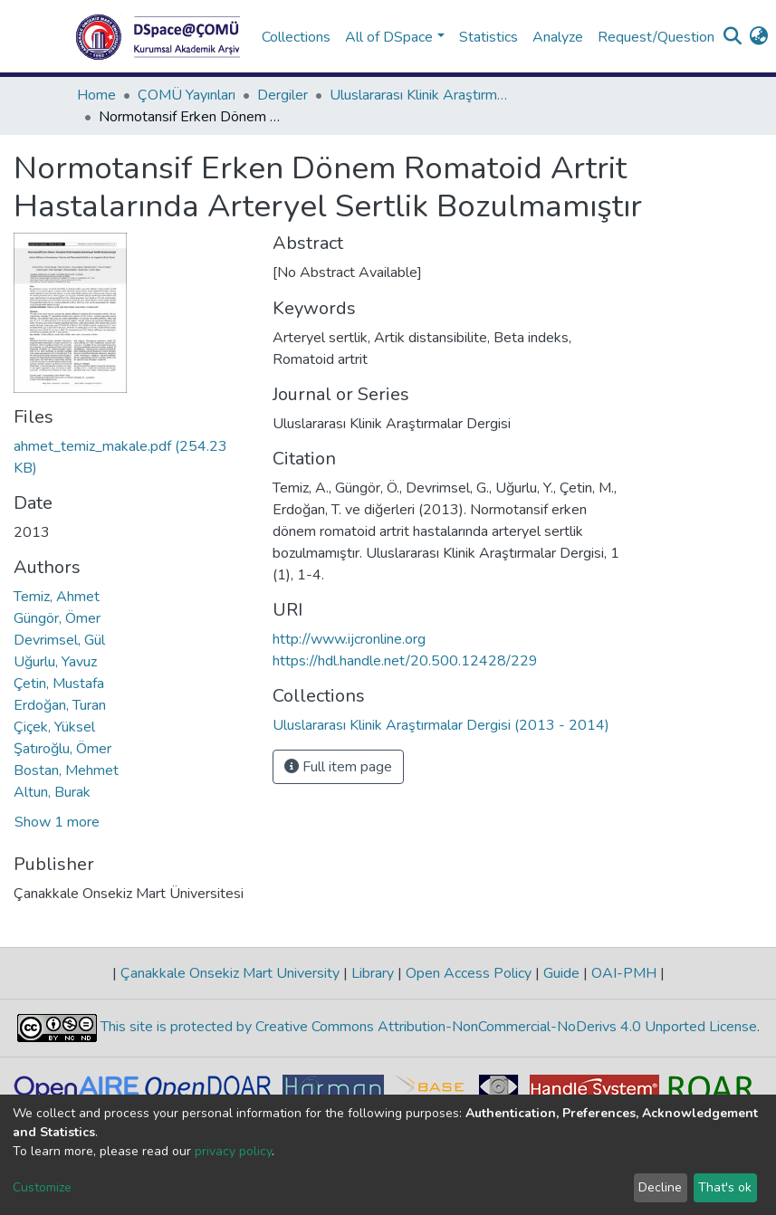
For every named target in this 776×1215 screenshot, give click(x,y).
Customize (42, 1187)
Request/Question (656, 37)
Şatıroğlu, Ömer (62, 749)
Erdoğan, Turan (60, 705)
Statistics (488, 37)
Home (96, 95)
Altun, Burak (52, 792)
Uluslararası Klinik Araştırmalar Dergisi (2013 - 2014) (420, 95)
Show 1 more (57, 822)
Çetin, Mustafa (59, 684)
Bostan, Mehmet (66, 770)
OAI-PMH (624, 973)
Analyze (557, 37)
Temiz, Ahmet (57, 597)
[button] (759, 37)
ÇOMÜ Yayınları (186, 95)
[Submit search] (733, 37)
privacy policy (233, 1151)
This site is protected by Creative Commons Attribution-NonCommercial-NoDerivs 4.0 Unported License (427, 1028)
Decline (660, 1187)
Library (373, 973)
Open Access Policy (468, 973)
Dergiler (282, 95)
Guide (561, 973)
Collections (296, 37)
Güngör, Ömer (57, 618)
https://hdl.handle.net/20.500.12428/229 (405, 661)
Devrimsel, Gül (59, 640)
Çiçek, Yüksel (54, 727)
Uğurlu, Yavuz (55, 662)
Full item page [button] (338, 767)
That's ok (725, 1187)
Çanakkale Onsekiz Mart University (230, 973)
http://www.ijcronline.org (349, 639)
